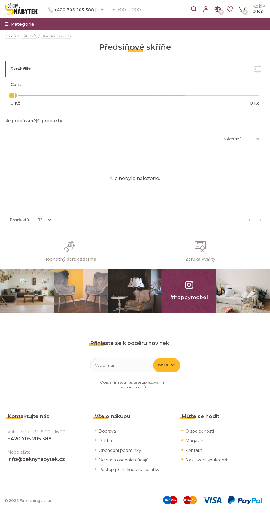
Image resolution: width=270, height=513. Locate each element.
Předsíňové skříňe (56, 36)
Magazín (194, 440)
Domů (10, 36)
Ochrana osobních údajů (124, 460)
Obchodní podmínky (120, 450)
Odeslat (167, 365)
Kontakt (193, 450)
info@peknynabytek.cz (36, 459)
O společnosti (199, 431)
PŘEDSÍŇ (29, 36)
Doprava (107, 431)
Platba (105, 440)
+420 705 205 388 (74, 10)
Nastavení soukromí (206, 460)
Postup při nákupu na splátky (129, 469)
